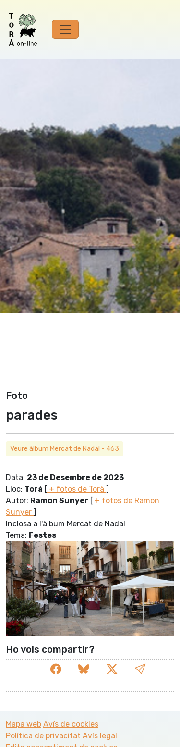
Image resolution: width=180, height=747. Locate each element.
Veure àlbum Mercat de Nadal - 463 (64, 449)
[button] (140, 669)
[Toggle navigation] (65, 29)
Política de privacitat (43, 735)
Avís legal (100, 735)
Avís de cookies (70, 724)
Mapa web (23, 724)
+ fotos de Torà (76, 489)
